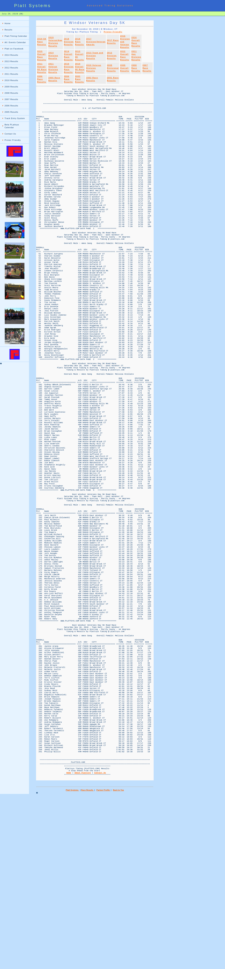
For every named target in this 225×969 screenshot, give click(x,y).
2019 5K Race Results (41, 42)
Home (8, 23)
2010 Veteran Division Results (93, 68)
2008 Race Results (135, 68)
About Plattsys (83, 944)
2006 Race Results (41, 79)
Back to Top (118, 963)
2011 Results (11, 74)
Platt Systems (72, 963)
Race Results (87, 963)
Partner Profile (103, 963)
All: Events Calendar (15, 42)
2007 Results (11, 99)
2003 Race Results (79, 79)
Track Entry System (15, 118)
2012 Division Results (112, 55)
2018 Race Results (79, 42)
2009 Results (11, 87)
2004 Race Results (68, 79)
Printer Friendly (13, 140)
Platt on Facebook (14, 49)
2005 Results (11, 112)
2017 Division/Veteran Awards (96, 42)
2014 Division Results (53, 55)
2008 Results (11, 93)
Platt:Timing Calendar (16, 36)
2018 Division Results (69, 42)
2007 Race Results (147, 68)
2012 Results (11, 68)
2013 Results (11, 61)
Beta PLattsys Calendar (12, 126)
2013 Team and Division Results (94, 55)
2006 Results (11, 106)
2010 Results (11, 80)
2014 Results (11, 55)
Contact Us (10, 134)
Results (8, 30)
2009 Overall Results (124, 68)
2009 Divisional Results (113, 68)
